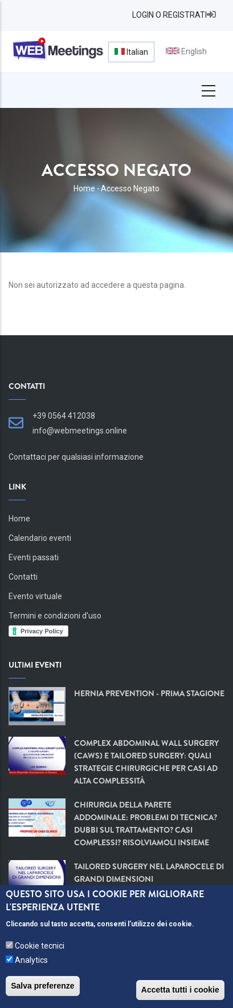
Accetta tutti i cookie (180, 989)
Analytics (31, 960)
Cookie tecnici (39, 945)
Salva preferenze (42, 985)
